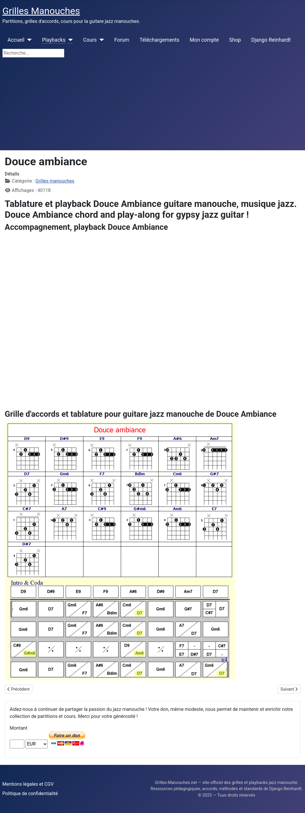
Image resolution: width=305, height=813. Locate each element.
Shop (235, 40)
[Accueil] (28, 40)
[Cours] (100, 40)
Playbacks (54, 40)
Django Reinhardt (271, 40)
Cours (90, 40)
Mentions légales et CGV (27, 784)
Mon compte (204, 40)
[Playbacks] (69, 40)
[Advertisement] (152, 106)
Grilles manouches (55, 181)
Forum (121, 40)
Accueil (16, 40)
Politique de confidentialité (30, 793)
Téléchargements (159, 40)
